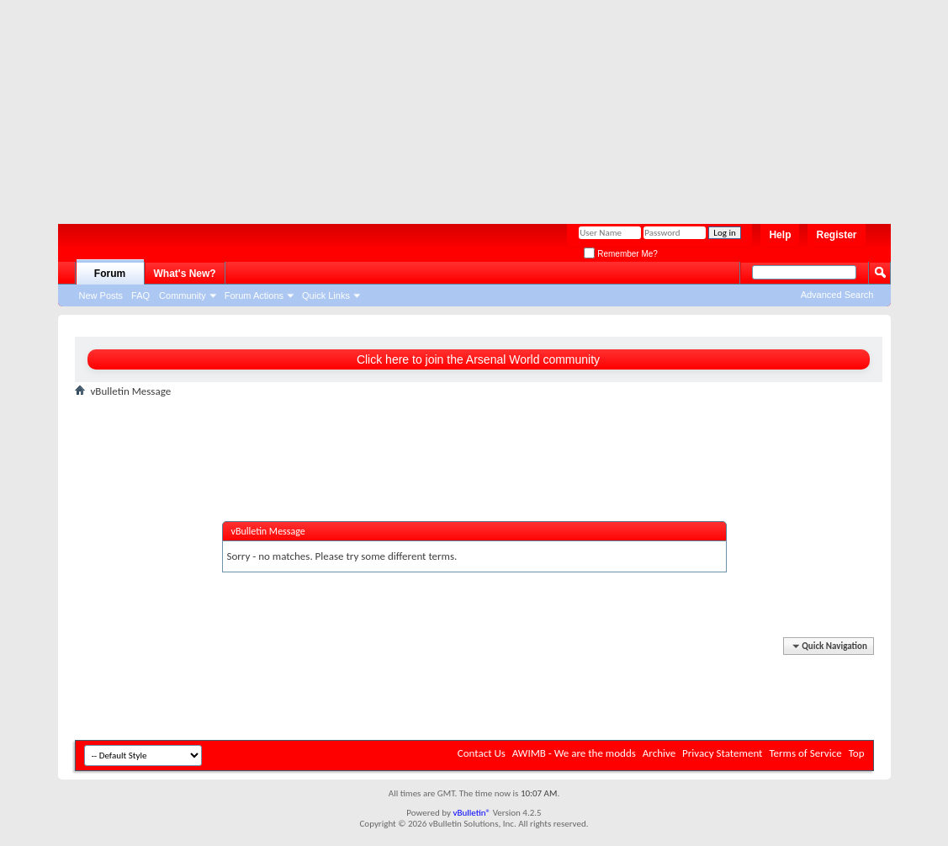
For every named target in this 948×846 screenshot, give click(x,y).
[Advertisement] (466, 105)
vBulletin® (471, 812)
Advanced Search (837, 295)
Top (857, 753)
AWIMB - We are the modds (574, 753)
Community (182, 295)
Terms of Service (805, 753)
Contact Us (482, 753)
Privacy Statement (722, 753)
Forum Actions (254, 295)
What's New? (185, 273)
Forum (109, 273)
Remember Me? (620, 253)
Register (836, 235)
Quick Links (326, 295)
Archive (659, 753)
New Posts (101, 295)
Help (780, 235)
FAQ (140, 295)
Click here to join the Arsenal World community (478, 359)
